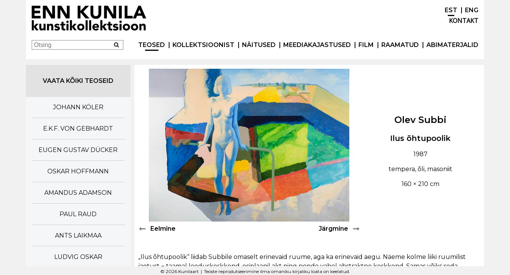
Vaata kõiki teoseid (78, 80)
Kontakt (463, 20)
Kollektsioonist (203, 45)
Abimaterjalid (452, 45)
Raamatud (400, 45)
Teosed (151, 45)
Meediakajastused (317, 45)
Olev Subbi (420, 119)
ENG (471, 10)
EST (451, 10)
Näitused (259, 45)
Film (366, 45)
